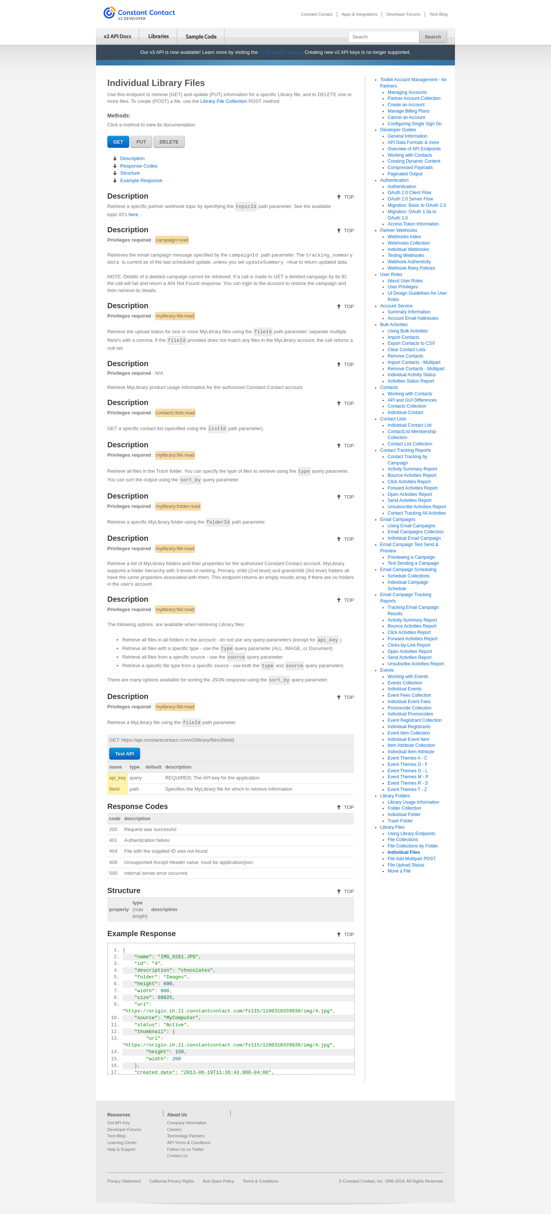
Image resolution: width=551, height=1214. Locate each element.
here (134, 214)
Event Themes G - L (408, 770)
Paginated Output (405, 174)
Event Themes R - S (408, 783)
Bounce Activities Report (412, 475)
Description (132, 158)
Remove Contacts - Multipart (416, 368)
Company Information (186, 1123)
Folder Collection (404, 808)
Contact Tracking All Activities (417, 513)
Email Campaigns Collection (416, 531)
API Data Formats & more (413, 142)
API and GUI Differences (412, 400)
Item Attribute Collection (411, 745)
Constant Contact (316, 14)
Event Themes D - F (408, 764)
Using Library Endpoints (411, 833)
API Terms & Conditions (188, 1142)
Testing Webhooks (406, 255)
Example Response (140, 180)
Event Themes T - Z (407, 789)
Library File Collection (224, 101)
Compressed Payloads (410, 167)
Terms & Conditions (260, 1181)
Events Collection (405, 683)
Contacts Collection (407, 406)
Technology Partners (185, 1136)
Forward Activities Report (412, 488)
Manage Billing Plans (409, 111)
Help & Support (121, 1149)
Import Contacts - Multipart (414, 362)
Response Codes (138, 166)
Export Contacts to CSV (411, 343)
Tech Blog (438, 14)
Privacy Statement (124, 1181)
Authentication (402, 186)
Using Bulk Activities (408, 331)
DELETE (169, 142)
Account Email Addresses (413, 318)
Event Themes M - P (408, 776)
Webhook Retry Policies (411, 268)
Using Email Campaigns (411, 525)
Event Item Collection (409, 733)
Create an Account (406, 104)
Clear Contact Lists (406, 349)
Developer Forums (403, 14)
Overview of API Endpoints (414, 148)
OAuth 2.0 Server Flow (410, 199)
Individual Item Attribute (411, 751)
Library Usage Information (413, 802)
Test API (124, 754)
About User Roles (405, 280)
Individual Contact (405, 412)
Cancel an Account (406, 117)
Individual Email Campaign (414, 538)
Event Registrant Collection (415, 720)
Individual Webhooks (408, 249)
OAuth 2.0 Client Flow (409, 192)
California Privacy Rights (172, 1181)
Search (433, 37)
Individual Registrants (409, 726)
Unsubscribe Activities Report (417, 506)
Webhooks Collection (409, 243)
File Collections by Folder (413, 846)
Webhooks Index (404, 236)
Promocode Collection (409, 708)
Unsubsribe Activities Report (416, 663)
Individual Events (405, 689)
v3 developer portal (280, 52)
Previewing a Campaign (411, 557)
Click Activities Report (409, 481)
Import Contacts (403, 337)
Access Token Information (413, 224)
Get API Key (118, 1123)
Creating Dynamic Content (414, 161)
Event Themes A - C (408, 758)
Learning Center (122, 1142)
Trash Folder (400, 821)
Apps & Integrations (360, 14)
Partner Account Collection (414, 98)
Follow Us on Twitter (185, 1149)
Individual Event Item (408, 739)
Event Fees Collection (409, 695)
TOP (348, 197)
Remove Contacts (405, 356)
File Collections (403, 839)
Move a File (399, 871)
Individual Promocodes (410, 714)
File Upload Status (406, 865)
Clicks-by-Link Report (409, 645)
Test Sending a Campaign (413, 563)
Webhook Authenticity (409, 261)
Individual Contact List (409, 425)
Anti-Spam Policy (219, 1181)
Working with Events (408, 676)
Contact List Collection (410, 444)
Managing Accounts (407, 92)
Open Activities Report (410, 494)
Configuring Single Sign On (415, 123)
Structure (129, 173)
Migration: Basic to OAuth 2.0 (417, 205)
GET (118, 142)
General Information (407, 136)
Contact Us (177, 1155)
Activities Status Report (411, 381)
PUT (141, 142)
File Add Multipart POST (412, 858)
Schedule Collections (409, 576)
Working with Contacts (410, 155)
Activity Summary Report (412, 469)
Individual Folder (404, 814)
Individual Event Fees (409, 701)
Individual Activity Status (412, 374)
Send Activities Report (409, 500)
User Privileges (403, 286)
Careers (174, 1129)
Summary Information (409, 312)
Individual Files (404, 852)
